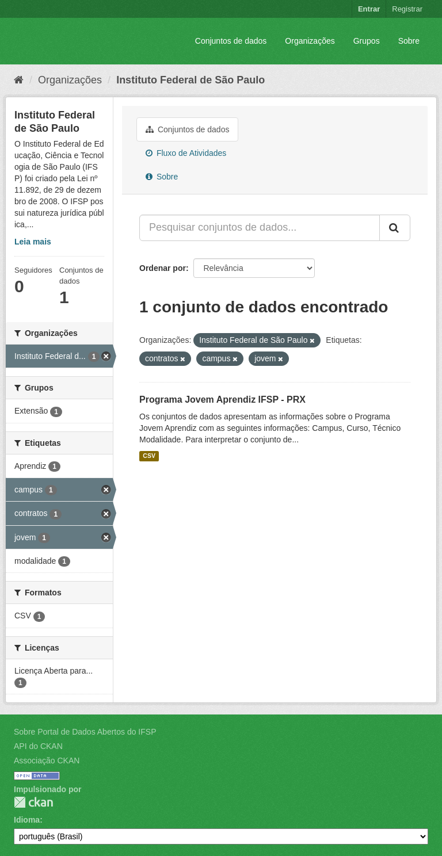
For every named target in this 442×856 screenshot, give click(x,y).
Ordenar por (162, 268)
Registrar (407, 9)
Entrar (369, 9)
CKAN (33, 802)
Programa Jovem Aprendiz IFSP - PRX (222, 399)
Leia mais (32, 241)
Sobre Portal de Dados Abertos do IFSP (85, 731)
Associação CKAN (46, 760)
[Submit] (394, 228)
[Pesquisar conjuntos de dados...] (259, 228)
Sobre (409, 40)
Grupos (366, 40)
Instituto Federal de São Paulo (190, 80)
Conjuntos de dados (231, 40)
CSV (149, 456)
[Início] (19, 80)
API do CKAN (38, 746)
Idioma (27, 819)
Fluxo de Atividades (186, 153)
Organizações (309, 40)
